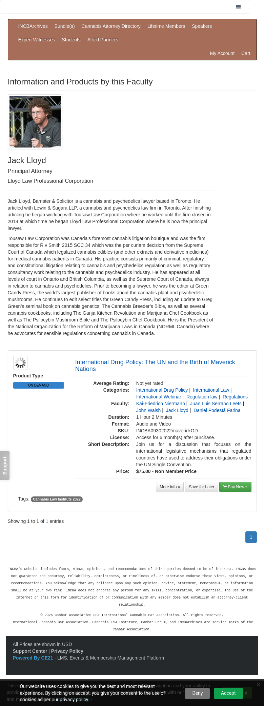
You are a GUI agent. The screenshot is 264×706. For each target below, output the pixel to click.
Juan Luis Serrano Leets (216, 403)
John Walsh (148, 410)
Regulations (235, 396)
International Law (211, 390)
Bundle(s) (65, 26)
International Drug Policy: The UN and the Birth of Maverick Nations (155, 365)
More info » (170, 487)
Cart (245, 53)
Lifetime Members (166, 26)
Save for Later (201, 487)
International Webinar (158, 396)
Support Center (30, 648)
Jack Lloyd (177, 410)
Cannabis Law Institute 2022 (57, 499)
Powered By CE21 (34, 655)
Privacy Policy (67, 648)
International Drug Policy (162, 390)
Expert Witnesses (36, 39)
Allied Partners (102, 39)
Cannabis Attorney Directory (111, 26)
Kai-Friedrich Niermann (160, 403)
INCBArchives (33, 26)
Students (71, 39)
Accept (228, 693)
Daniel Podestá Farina (217, 410)
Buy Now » (235, 487)
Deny (197, 693)
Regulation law (202, 396)
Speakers (202, 26)
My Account (222, 53)
